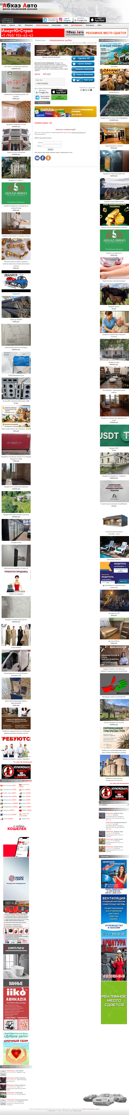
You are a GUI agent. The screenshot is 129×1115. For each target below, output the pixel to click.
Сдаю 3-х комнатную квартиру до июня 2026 (16, 1088)
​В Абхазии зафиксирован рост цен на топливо (114, 834)
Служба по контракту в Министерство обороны (15, 1103)
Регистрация (90, 25)
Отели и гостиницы (42, 25)
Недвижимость (10, 803)
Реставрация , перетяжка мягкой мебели (114, 390)
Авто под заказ (9, 785)
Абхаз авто (52, 1110)
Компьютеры (9, 814)
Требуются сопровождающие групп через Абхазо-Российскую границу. (114, 750)
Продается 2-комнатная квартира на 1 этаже (114, 418)
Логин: (40, 142)
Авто (19, 25)
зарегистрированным (78, 132)
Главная (3, 25)
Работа (26, 807)
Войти (99, 25)
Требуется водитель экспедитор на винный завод (16, 206)
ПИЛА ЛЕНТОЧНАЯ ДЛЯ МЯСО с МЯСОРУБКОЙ (16, 701)
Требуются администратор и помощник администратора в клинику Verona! (16, 731)
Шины (26, 796)
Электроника (10, 800)
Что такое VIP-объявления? (22, 762)
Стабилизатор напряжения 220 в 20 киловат (16, 94)
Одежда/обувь (10, 796)
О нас (66, 25)
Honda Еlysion (21, 1094)
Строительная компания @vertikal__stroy (114, 532)
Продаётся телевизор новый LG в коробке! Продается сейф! (16, 457)
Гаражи (26, 803)
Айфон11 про (21, 1072)
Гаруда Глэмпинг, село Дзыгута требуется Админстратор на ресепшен (114, 669)
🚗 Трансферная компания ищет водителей (114, 585)
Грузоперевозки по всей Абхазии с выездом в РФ (16, 673)
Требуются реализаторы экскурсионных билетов (114, 778)
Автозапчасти (9, 789)
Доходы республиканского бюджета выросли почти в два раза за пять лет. (115, 817)
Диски (26, 800)
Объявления (29, 25)
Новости (12, 25)
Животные (8, 810)
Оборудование (10, 807)
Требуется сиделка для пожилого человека (114, 334)
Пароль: (39, 146)
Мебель (26, 810)
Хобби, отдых (9, 793)
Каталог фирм (56, 25)
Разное (8, 819)
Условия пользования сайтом (90, 1109)
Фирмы (26, 819)
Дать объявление (76, 25)
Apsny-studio (77, 1110)
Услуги (26, 793)
